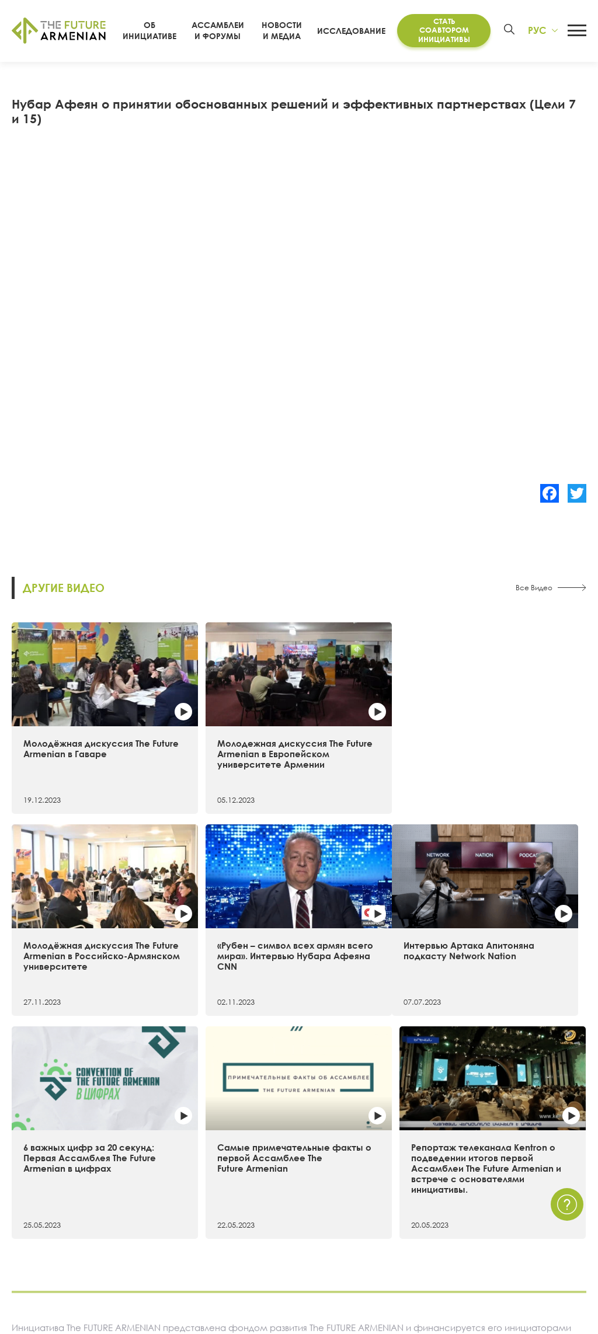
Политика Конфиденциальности (519, 1201)
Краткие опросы (379, 1261)
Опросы (361, 1241)
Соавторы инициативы (58, 1241)
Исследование (358, 31)
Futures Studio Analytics (191, 1201)
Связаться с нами (489, 1181)
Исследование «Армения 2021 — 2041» (224, 1181)
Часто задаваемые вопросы (511, 1221)
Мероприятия (372, 1201)
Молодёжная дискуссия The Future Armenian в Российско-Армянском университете (371, 730)
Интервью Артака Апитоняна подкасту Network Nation (70, 910)
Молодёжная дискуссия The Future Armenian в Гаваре (78, 725)
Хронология (36, 1221)
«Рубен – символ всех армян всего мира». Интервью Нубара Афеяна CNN (511, 730)
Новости (362, 1181)
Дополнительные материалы (203, 1221)
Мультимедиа (373, 1221)
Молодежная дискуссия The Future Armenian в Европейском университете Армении (225, 730)
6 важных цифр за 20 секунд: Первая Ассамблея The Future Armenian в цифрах (218, 915)
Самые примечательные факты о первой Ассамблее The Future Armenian (372, 915)
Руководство (37, 1261)
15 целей (30, 1201)
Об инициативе (43, 1181)
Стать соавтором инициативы (446, 30)
